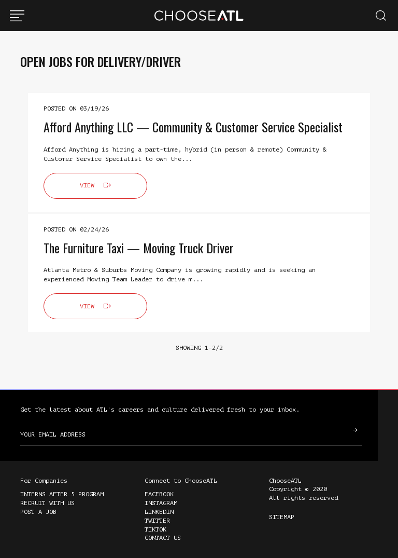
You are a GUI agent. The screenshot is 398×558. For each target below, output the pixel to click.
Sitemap (281, 517)
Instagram (161, 503)
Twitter (157, 520)
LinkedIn (159, 511)
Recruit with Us (47, 503)
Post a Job (38, 511)
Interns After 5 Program (62, 494)
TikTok (155, 529)
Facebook (159, 494)
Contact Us (163, 537)
